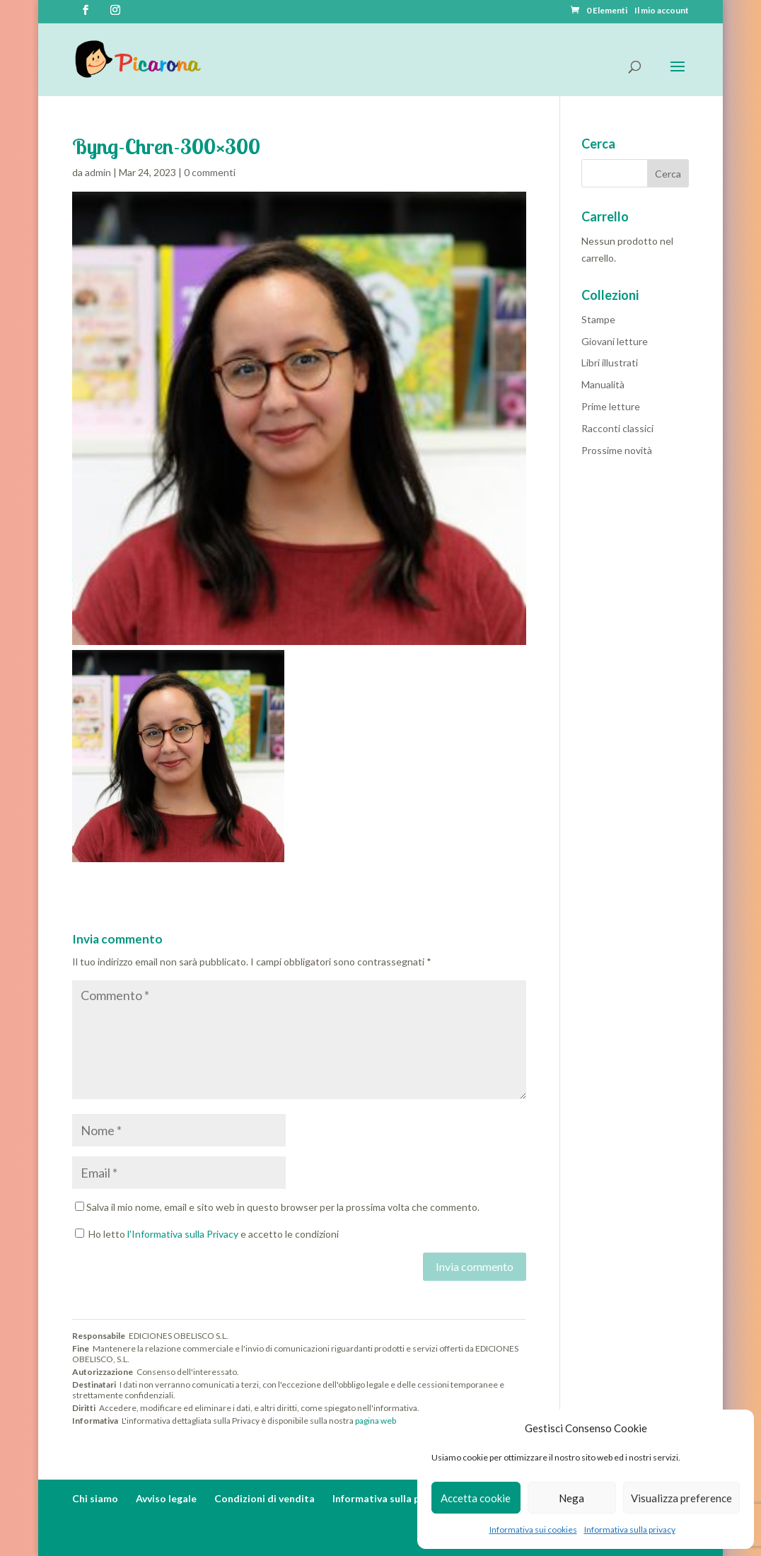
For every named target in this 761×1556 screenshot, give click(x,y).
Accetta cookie (476, 1498)
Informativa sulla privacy (629, 1529)
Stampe (598, 319)
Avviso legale (166, 1498)
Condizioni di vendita (264, 1498)
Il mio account (661, 11)
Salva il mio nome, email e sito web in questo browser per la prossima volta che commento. (283, 1207)
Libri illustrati (609, 362)
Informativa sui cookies (533, 1529)
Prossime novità (616, 450)
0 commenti (210, 172)
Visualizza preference (681, 1498)
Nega (571, 1498)
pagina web (375, 1420)
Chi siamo (95, 1498)
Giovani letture (614, 341)
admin (98, 172)
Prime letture (610, 406)
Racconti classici (617, 428)
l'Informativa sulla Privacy (182, 1234)
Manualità (603, 384)
